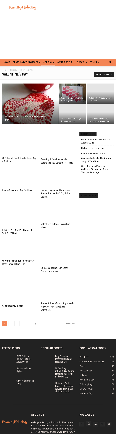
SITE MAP (91, 431)
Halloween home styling (92, 148)
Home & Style (66, 62)
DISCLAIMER (63, 431)
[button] (110, 62)
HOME (6, 62)
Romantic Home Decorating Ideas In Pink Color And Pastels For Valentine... (57, 281)
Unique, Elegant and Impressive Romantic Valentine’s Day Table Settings (55, 186)
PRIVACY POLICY (77, 431)
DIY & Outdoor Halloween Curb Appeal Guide (95, 141)
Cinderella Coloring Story (93, 153)
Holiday (48, 62)
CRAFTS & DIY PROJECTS (26, 62)
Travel (82, 62)
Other (94, 62)
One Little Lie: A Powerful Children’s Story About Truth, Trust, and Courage (94, 169)
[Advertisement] (58, 36)
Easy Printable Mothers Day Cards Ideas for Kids (63, 334)
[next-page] (35, 298)
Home (4, 70)
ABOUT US (102, 431)
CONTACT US (49, 431)
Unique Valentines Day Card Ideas (17, 182)
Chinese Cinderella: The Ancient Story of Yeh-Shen (96, 160)
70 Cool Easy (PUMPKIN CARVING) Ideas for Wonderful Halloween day (64, 347)
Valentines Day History (12, 277)
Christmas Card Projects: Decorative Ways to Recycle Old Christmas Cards (64, 362)
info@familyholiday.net (54, 419)
